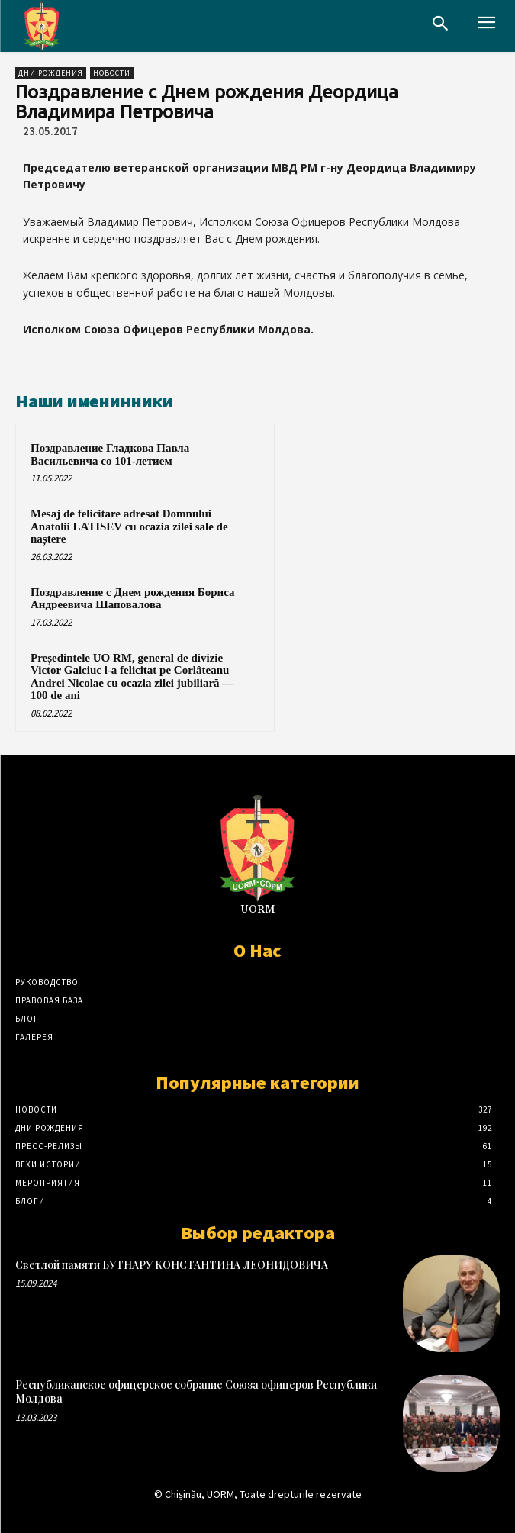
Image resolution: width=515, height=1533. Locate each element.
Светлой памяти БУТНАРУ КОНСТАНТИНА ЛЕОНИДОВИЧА (171, 1265)
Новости (112, 73)
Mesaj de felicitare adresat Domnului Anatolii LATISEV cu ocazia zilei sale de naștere (129, 526)
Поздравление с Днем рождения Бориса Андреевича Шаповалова (133, 598)
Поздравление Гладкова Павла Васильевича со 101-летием (110, 454)
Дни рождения (50, 73)
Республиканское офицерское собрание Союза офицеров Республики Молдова (196, 1391)
